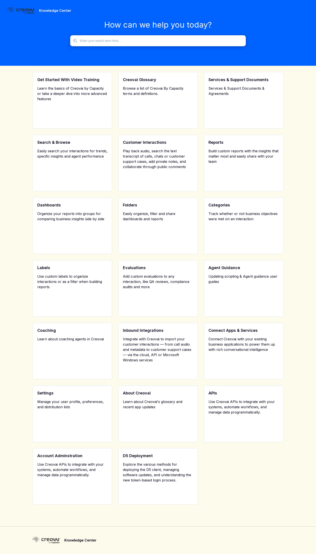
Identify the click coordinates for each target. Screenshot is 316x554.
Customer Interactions (144, 142)
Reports (215, 142)
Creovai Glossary (139, 79)
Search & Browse (53, 142)
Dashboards (49, 205)
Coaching (46, 330)
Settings (45, 393)
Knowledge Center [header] (55, 10)
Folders (130, 205)
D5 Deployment (138, 455)
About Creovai (137, 393)
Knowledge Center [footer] (80, 540)
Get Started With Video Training (68, 79)
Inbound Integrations (143, 330)
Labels (43, 267)
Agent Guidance (224, 267)
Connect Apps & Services (233, 330)
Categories (219, 205)
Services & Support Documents (238, 79)
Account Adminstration (60, 455)
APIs (212, 393)
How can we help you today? (158, 25)
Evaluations (134, 267)
